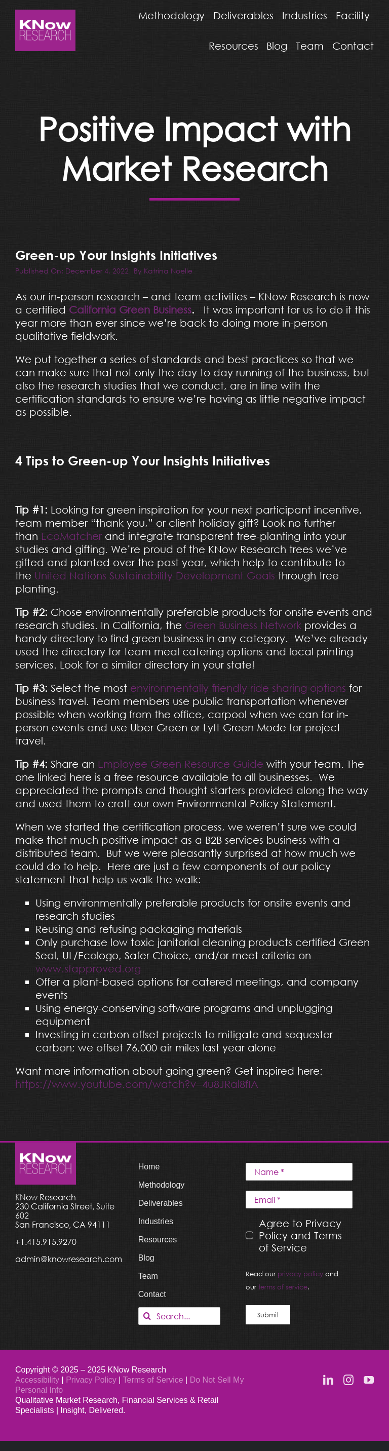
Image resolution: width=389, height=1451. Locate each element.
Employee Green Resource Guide (180, 764)
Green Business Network (243, 625)
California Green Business (130, 309)
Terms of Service (153, 1380)
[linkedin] (328, 1380)
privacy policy (300, 1274)
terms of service (282, 1287)
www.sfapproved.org (88, 968)
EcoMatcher (71, 536)
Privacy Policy (92, 1380)
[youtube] (369, 1380)
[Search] (147, 1316)
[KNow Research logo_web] (45, 15)
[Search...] (179, 1316)
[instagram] (348, 1380)
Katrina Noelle (168, 270)
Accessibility (37, 1380)
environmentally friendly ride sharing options (238, 688)
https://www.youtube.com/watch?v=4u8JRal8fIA (136, 1084)
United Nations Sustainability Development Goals (154, 575)
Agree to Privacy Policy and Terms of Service (300, 1235)
